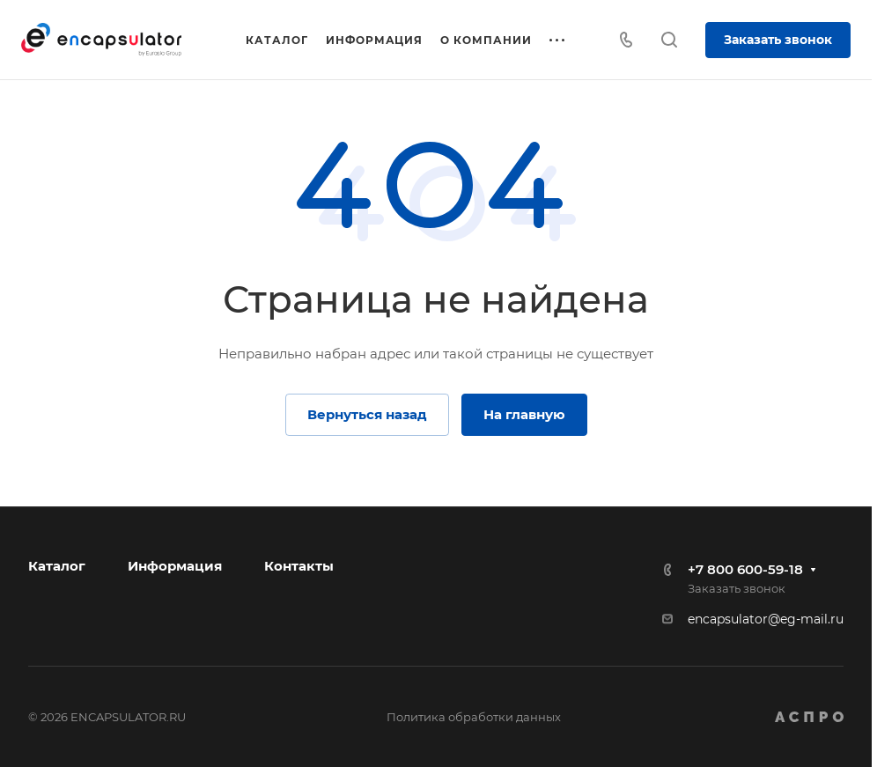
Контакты (299, 565)
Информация (175, 565)
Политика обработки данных (474, 717)
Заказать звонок (778, 40)
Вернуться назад (367, 414)
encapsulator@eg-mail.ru (766, 619)
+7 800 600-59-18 (745, 569)
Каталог (56, 565)
